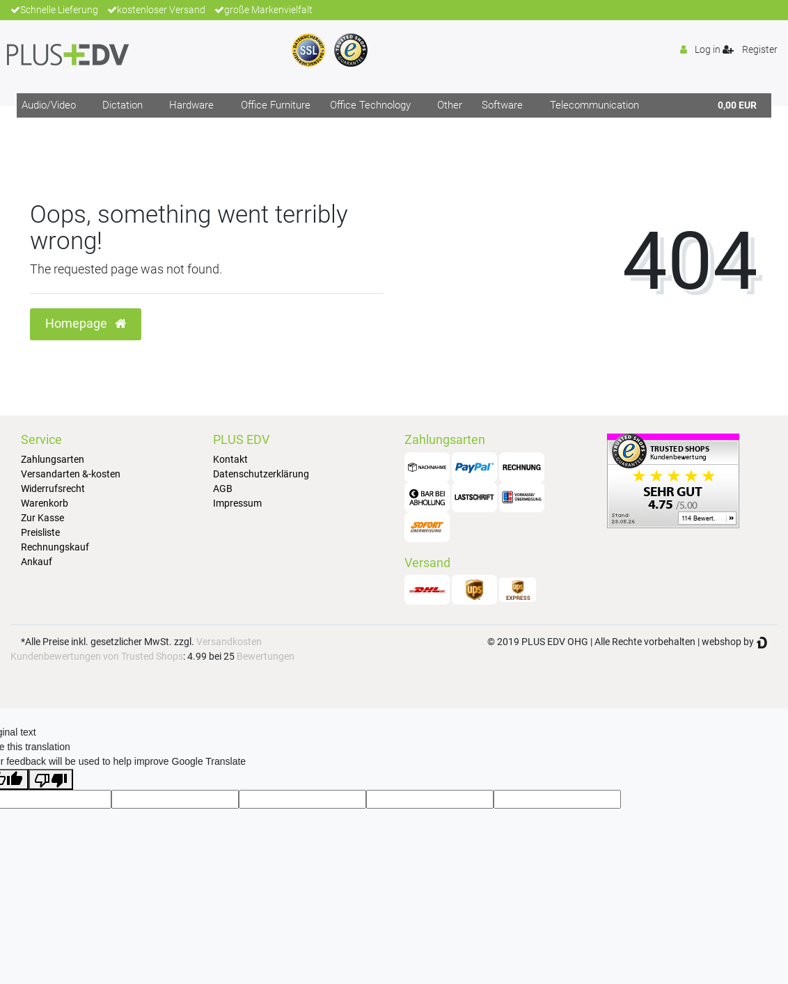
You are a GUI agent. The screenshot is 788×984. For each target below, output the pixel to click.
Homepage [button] (85, 324)
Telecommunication (594, 105)
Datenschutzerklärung (261, 473)
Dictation (122, 105)
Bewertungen (265, 656)
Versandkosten (229, 641)
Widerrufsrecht (53, 488)
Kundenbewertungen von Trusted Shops (96, 656)
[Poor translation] (51, 779)
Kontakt (230, 459)
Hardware (191, 105)
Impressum (237, 503)
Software (502, 105)
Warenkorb (44, 503)
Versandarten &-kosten (70, 473)
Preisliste (40, 532)
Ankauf (36, 561)
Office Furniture (275, 105)
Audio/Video (49, 105)
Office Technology (370, 105)
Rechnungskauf (55, 547)
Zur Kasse (42, 517)
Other (449, 105)
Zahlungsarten (52, 459)
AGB (223, 488)
